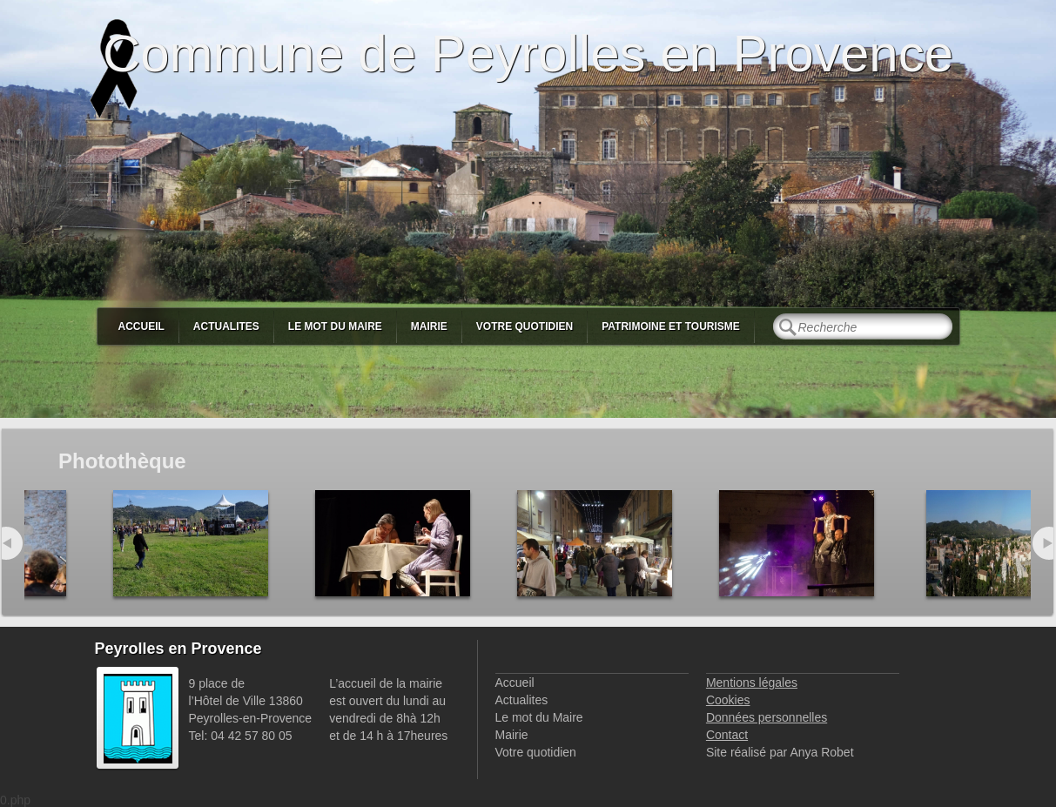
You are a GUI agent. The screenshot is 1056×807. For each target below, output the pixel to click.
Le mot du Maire (335, 326)
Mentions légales (751, 682)
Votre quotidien (524, 326)
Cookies (728, 700)
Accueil (141, 326)
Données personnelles (766, 717)
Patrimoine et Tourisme (671, 326)
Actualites (226, 326)
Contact (727, 735)
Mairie (429, 326)
